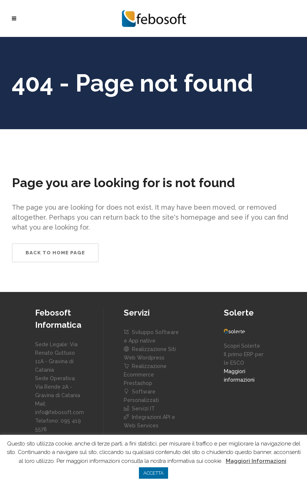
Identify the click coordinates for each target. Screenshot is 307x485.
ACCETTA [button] (153, 473)
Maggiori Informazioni (256, 461)
